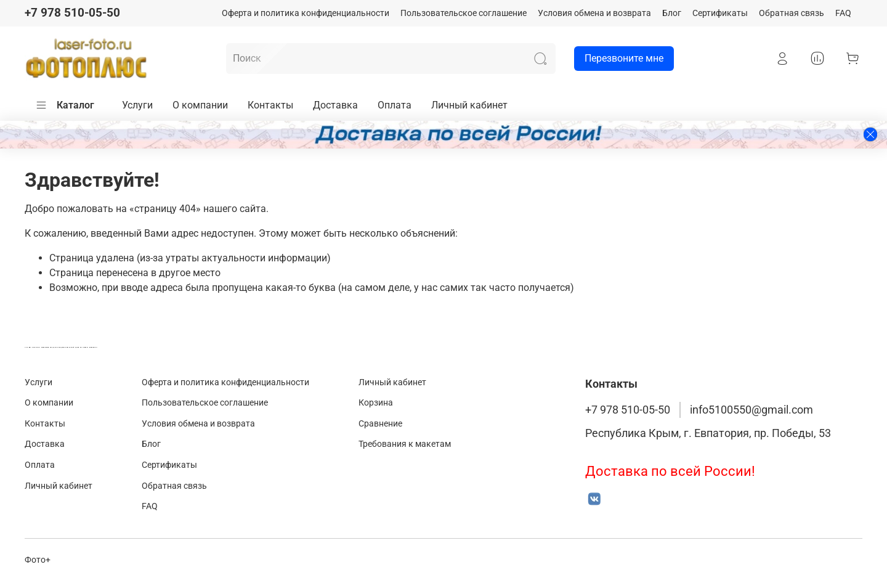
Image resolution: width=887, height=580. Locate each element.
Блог (671, 13)
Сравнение (380, 424)
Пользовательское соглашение (463, 13)
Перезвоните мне (618, 58)
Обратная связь (791, 13)
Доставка (335, 105)
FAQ (843, 13)
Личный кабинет (469, 105)
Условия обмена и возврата (594, 13)
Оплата (394, 105)
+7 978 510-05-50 (72, 13)
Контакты (270, 105)
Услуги (137, 105)
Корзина (375, 403)
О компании (200, 105)
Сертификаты (720, 13)
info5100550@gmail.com (751, 410)
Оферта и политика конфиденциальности (305, 13)
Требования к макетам (404, 444)
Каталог (64, 105)
